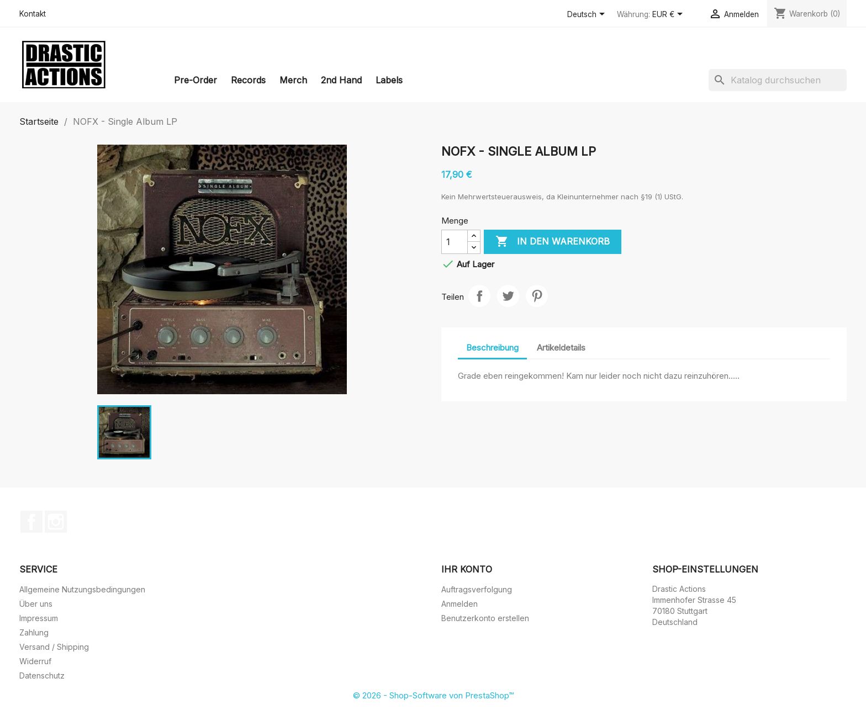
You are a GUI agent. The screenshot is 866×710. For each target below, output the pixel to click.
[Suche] (778, 80)
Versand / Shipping (54, 646)
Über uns (35, 603)
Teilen (479, 296)
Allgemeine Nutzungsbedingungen (82, 589)
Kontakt (32, 13)
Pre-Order (195, 80)
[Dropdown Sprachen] (588, 15)
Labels (389, 80)
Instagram (56, 522)
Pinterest (537, 296)
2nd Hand (341, 80)
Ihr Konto (466, 569)
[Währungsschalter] (669, 15)
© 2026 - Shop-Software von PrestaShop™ (433, 695)
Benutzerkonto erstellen (485, 618)
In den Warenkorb (552, 242)
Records (248, 80)
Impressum (38, 618)
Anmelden (459, 603)
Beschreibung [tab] (492, 347)
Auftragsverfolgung (476, 589)
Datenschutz (42, 675)
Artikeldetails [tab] (561, 347)
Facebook (31, 522)
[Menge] (454, 242)
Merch (293, 80)
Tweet (508, 296)
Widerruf (35, 661)
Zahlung (34, 632)
